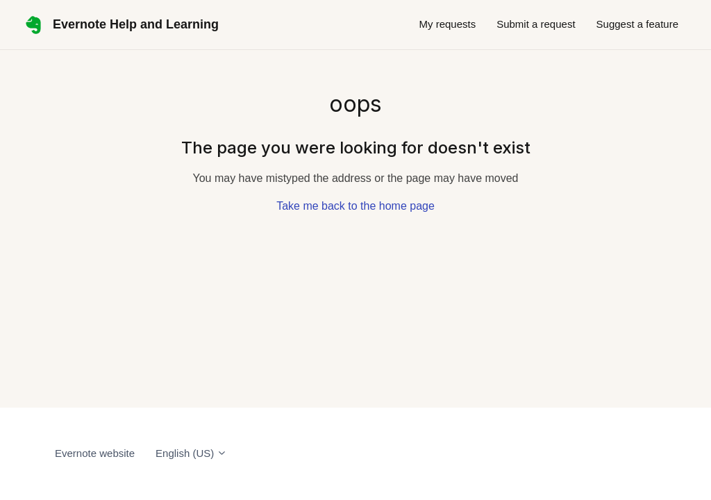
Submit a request (535, 24)
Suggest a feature (637, 24)
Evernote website (95, 453)
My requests (447, 24)
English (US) (191, 453)
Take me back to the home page (355, 206)
